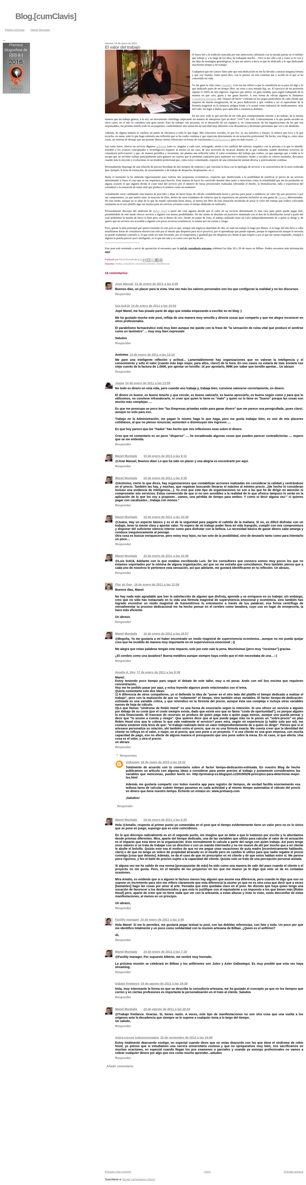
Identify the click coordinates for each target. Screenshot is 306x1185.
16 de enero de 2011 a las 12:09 (156, 584)
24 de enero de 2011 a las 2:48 (162, 919)
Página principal (15, 29)
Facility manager (127, 919)
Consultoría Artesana (204, 98)
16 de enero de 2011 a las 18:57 (165, 633)
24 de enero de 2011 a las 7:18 (165, 951)
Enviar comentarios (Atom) (138, 1179)
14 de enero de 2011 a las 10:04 (153, 305)
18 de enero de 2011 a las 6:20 (165, 819)
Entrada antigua (293, 1171)
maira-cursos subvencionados (137, 1037)
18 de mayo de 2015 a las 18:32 (163, 762)
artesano (161, 146)
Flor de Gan (124, 584)
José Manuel (124, 284)
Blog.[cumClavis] (45, 16)
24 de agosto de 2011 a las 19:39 (164, 983)
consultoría (128, 264)
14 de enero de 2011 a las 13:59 (147, 383)
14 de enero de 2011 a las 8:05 (156, 284)
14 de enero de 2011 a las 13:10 (152, 354)
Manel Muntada (40, 29)
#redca (118, 264)
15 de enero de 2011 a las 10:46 (165, 556)
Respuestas (128, 755)
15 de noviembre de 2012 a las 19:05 (186, 1037)
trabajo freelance (127, 983)
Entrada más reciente (118, 1171)
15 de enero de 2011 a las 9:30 (165, 478)
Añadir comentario (119, 1066)
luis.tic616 (122, 305)
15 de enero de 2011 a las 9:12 (165, 456)
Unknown (132, 762)
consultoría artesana (145, 264)
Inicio (207, 1171)
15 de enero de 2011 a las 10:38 (165, 517)
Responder (123, 294)
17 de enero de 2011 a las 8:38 (158, 672)
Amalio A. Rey (125, 672)
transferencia (163, 264)
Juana (119, 383)
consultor (226, 85)
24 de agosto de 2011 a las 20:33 (166, 1009)
